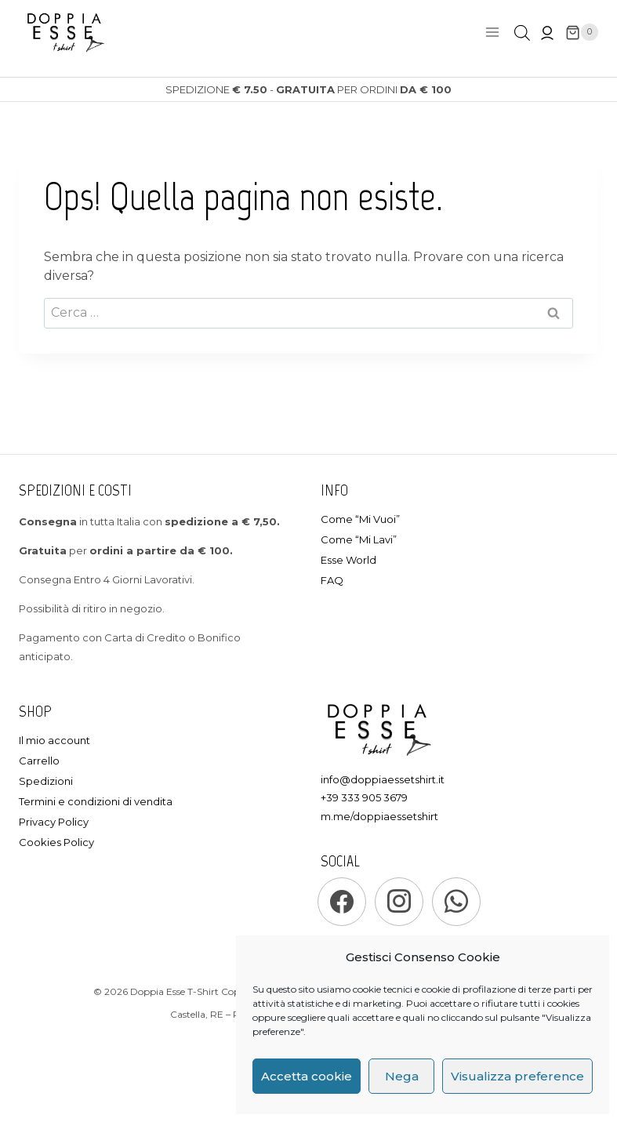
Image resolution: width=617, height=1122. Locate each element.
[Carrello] (581, 32)
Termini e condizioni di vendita (95, 801)
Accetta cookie (306, 1076)
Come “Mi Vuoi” (360, 519)
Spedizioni (46, 781)
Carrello (39, 760)
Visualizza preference (517, 1076)
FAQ (332, 580)
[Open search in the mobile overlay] (522, 33)
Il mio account (54, 740)
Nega (402, 1076)
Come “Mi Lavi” (359, 539)
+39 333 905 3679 (364, 797)
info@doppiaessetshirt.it (383, 779)
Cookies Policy (56, 842)
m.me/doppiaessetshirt (379, 816)
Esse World (348, 560)
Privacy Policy (54, 821)
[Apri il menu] (491, 32)
